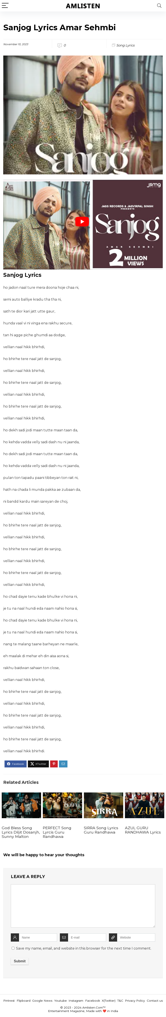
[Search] (159, 5)
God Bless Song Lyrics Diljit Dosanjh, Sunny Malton (21, 832)
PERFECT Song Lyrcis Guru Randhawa (57, 832)
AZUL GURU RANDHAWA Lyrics (143, 830)
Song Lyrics (125, 45)
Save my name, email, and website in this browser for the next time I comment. (83, 948)
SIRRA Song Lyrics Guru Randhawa (101, 830)
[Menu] (5, 5)
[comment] (83, 906)
